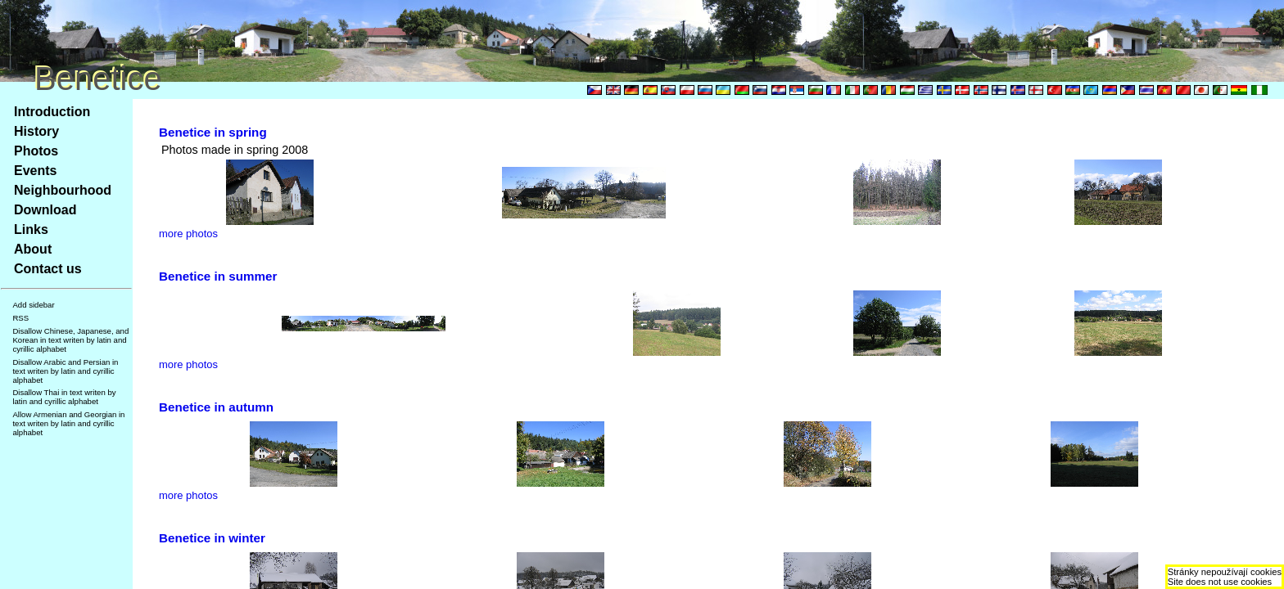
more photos (188, 233)
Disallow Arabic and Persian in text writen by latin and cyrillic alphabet (65, 370)
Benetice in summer (218, 276)
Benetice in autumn (216, 407)
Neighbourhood (62, 190)
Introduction (52, 112)
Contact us (48, 269)
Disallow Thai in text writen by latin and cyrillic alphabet (63, 397)
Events (35, 171)
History (36, 131)
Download (45, 210)
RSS (20, 317)
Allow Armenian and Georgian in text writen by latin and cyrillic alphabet (68, 423)
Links (31, 229)
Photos (36, 151)
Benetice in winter (212, 538)
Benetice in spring (213, 132)
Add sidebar (33, 304)
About (33, 249)
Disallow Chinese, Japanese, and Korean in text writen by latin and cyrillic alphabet (70, 339)
